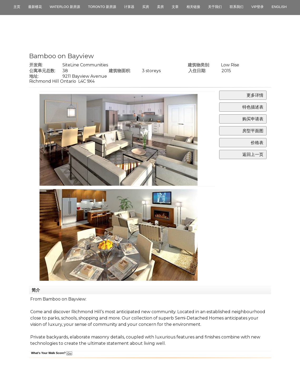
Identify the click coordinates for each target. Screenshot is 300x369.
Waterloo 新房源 (65, 7)
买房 (145, 7)
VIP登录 (257, 7)
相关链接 (193, 7)
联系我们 (236, 7)
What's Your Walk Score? (51, 353)
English (279, 7)
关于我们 (215, 7)
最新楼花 (35, 7)
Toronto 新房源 (102, 7)
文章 (175, 7)
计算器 (129, 7)
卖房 (160, 7)
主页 (16, 7)
